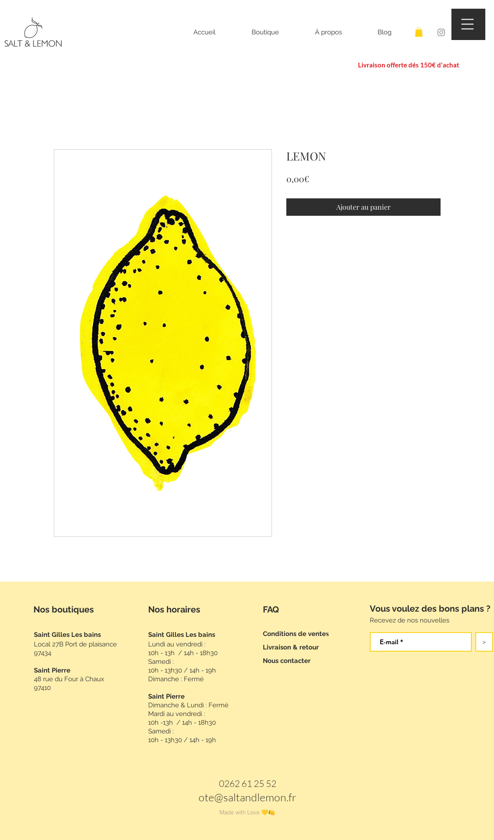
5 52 (267, 783)
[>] (484, 642)
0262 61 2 (239, 783)
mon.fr (280, 797)
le (261, 797)
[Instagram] (441, 32)
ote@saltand (228, 797)
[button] (276, 32)
